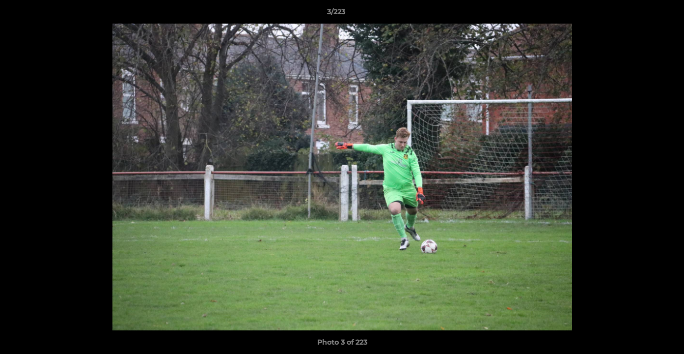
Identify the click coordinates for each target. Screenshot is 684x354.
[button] (643, 14)
